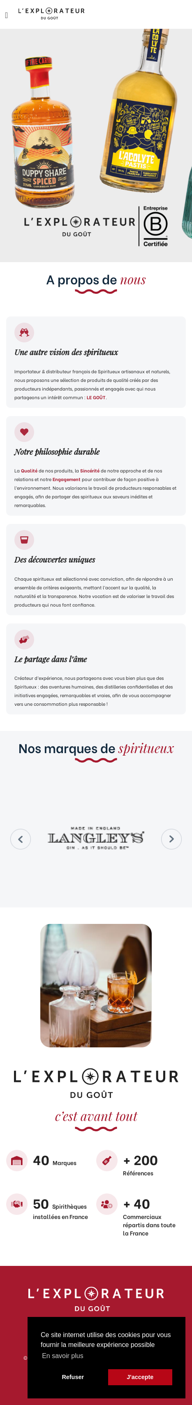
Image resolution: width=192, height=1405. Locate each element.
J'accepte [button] (140, 1377)
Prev (20, 839)
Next (171, 839)
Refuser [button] (73, 1377)
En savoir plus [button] (62, 1355)
